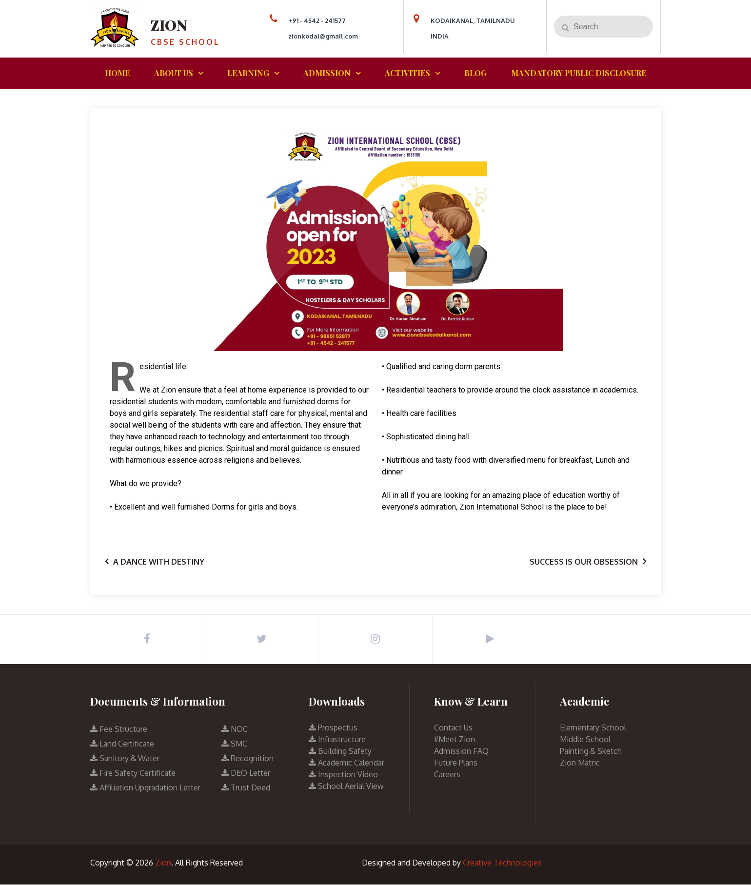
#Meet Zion (454, 740)
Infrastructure (337, 740)
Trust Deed (245, 788)
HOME (117, 73)
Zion (169, 25)
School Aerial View (346, 786)
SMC (234, 744)
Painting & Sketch (591, 751)
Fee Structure (118, 729)
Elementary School (593, 728)
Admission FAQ (461, 751)
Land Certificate (122, 744)
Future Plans (455, 763)
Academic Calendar (346, 763)
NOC (234, 729)
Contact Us (453, 728)
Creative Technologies (502, 863)
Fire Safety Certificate (133, 773)
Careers (447, 775)
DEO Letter (245, 773)
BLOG (475, 73)
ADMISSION (327, 73)
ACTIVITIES (407, 73)
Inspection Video (343, 775)
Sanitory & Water (124, 759)
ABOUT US (173, 73)
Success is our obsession (584, 562)
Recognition (247, 759)
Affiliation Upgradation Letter (145, 788)
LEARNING (248, 73)
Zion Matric (580, 763)
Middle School (585, 740)
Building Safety (340, 751)
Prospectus (333, 728)
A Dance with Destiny (158, 562)
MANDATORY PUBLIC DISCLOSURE (578, 73)
